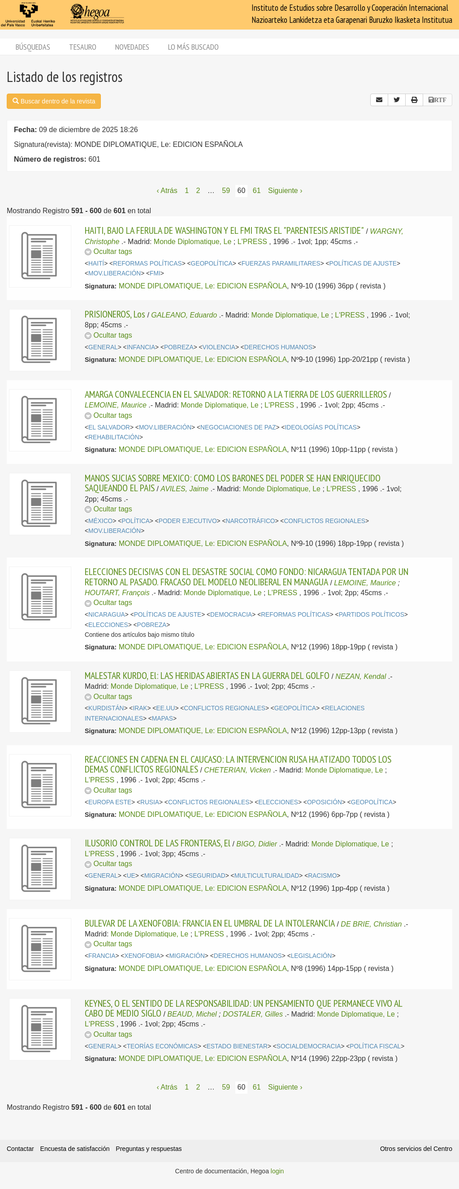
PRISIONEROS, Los (115, 314)
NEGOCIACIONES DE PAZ (238, 427)
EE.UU (165, 708)
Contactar (20, 1148)
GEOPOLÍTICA (212, 263)
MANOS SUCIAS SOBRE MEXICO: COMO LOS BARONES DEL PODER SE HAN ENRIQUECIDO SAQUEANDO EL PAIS (233, 483)
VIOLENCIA (219, 347)
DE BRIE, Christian (371, 924)
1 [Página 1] (187, 190)
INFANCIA (141, 347)
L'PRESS (252, 241)
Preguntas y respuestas (149, 1148)
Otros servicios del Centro (416, 1148)
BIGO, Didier (256, 844)
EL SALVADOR (109, 427)
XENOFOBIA (142, 956)
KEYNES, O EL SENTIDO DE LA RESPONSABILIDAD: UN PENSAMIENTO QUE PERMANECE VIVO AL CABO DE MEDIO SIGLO (243, 1008)
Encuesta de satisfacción (75, 1148)
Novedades (132, 47)
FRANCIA (101, 956)
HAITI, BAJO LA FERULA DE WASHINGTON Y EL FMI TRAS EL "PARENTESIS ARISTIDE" (224, 230)
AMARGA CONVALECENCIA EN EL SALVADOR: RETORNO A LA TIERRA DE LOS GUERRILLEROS (236, 394)
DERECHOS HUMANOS (278, 347)
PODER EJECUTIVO (188, 521)
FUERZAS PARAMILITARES (281, 263)
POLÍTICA (135, 521)
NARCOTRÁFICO (250, 521)
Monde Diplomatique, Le (192, 241)
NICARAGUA (106, 614)
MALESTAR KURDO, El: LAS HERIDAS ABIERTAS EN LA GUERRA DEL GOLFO (207, 675)
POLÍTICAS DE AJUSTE (363, 263)
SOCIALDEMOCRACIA (309, 1046)
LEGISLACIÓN (311, 956)
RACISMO (322, 875)
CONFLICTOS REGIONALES (324, 521)
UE (131, 875)
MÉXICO (100, 521)
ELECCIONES (108, 625)
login (277, 1171)
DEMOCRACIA (231, 614)
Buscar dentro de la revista (54, 101)
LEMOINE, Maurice (116, 405)
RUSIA (149, 802)
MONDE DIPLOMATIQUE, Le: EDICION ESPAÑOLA (203, 286)
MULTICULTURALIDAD (266, 875)
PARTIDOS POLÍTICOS (371, 614)
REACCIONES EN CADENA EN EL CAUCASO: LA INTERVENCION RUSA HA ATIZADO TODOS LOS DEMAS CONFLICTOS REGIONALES (238, 764)
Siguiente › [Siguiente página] (285, 190)
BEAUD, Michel (192, 1014)
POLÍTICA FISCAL (375, 1046)
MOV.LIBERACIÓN (114, 273)
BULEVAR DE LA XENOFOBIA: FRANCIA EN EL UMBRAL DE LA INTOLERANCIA (210, 923)
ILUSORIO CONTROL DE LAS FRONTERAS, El (157, 843)
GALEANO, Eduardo (184, 315)
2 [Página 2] (198, 190)
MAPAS (162, 718)
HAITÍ (96, 263)
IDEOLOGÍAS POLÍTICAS (320, 427)
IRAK (140, 708)
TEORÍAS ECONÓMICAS (162, 1046)
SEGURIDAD (207, 875)
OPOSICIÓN (324, 802)
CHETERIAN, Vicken (237, 770)
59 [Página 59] (226, 190)
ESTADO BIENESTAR (237, 1046)
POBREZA (179, 347)
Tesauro (82, 47)
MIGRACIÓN (162, 875)
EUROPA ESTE (109, 802)
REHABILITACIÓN (113, 437)
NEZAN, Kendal (360, 676)
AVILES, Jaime (184, 489)
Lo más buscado (193, 47)
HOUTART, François (117, 593)
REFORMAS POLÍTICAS (147, 263)
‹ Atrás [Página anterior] (166, 190)
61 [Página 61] (257, 190)
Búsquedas (33, 47)
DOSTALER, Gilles (253, 1014)
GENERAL (103, 347)
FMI (155, 273)
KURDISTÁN (106, 708)
